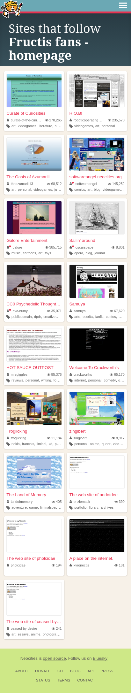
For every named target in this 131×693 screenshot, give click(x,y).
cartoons (29, 253)
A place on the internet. (91, 558)
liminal (42, 444)
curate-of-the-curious (24, 120)
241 (57, 628)
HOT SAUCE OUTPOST (30, 367)
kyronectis (79, 565)
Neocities (29, 658)
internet (80, 380)
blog (58, 126)
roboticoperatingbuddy (88, 120)
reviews (17, 380)
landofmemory (20, 502)
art (13, 126)
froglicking (16, 438)
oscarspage (81, 247)
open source (54, 658)
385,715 (53, 247)
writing (46, 380)
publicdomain (21, 317)
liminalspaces (50, 507)
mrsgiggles (17, 374)
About (21, 671)
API (91, 671)
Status (43, 680)
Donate (42, 671)
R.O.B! (75, 113)
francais (28, 444)
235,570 (116, 120)
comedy (110, 380)
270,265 (53, 120)
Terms (63, 680)
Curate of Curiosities (25, 113)
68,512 (54, 184)
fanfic (99, 317)
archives (107, 507)
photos (60, 444)
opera (78, 253)
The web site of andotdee (93, 494)
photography (52, 634)
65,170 (117, 374)
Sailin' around (82, 240)
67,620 (117, 311)
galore (14, 247)
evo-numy (17, 311)
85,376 (54, 374)
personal (108, 126)
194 (57, 565)
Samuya (77, 304)
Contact (86, 680)
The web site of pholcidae (30, 558)
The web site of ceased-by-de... (34, 621)
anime (94, 444)
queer (106, 444)
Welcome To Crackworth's (94, 367)
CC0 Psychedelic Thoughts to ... (34, 304)
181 (119, 565)
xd (50, 444)
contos (111, 317)
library (93, 507)
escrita (88, 317)
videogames (27, 126)
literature (45, 126)
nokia (15, 444)
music (15, 253)
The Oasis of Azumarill (27, 176)
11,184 (54, 438)
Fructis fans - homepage (48, 49)
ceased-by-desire (22, 628)
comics (79, 189)
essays (23, 634)
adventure (19, 507)
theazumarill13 (20, 184)
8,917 (118, 438)
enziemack (79, 502)
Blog (75, 671)
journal (99, 253)
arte (77, 317)
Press (106, 671)
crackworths (80, 374)
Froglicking (16, 431)
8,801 (118, 247)
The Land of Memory (26, 494)
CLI (60, 671)
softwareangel (83, 184)
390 (119, 502)
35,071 (54, 311)
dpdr (37, 317)
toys (48, 253)
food (57, 380)
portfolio (80, 507)
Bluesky (100, 658)
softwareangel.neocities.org (95, 176)
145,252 (116, 184)
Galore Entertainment (26, 240)
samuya (77, 311)
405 (57, 502)
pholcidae (16, 565)
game (33, 507)
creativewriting (54, 317)
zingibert (77, 431)
